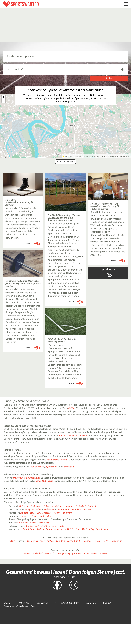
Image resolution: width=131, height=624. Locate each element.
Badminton (93, 506)
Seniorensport (37, 467)
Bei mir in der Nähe (66, 161)
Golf (37, 526)
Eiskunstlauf (44, 523)
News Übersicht (108, 270)
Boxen (50, 516)
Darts (61, 526)
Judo (24, 516)
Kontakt (107, 603)
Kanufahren (29, 529)
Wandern (76, 509)
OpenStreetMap (125, 156)
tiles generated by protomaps (101, 156)
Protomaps (114, 156)
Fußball (71, 408)
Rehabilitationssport (45, 481)
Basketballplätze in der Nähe (73, 436)
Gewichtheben (44, 513)
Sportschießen (47, 541)
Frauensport (68, 467)
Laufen (97, 541)
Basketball (81, 506)
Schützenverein (48, 526)
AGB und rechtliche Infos (67, 603)
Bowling (29, 526)
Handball (69, 506)
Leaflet (66, 156)
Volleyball (23, 506)
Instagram (74, 585)
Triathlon (87, 509)
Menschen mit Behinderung (26, 478)
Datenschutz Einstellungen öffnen (19, 606)
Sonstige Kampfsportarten (68, 553)
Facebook (57, 585)
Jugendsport (51, 467)
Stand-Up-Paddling (85, 529)
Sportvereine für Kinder (58, 460)
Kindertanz (22, 523)
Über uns (7, 603)
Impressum (91, 603)
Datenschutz (42, 603)
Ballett (33, 523)
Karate (42, 516)
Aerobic (24, 513)
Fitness (56, 513)
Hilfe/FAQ (24, 603)
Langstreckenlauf (33, 509)
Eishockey (48, 506)
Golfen (106, 541)
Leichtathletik (63, 509)
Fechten (33, 516)
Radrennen (49, 509)
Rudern (40, 529)
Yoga (32, 513)
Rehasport (67, 513)
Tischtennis (35, 506)
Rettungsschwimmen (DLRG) (60, 529)
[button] (3, 97)
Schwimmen (102, 529)
